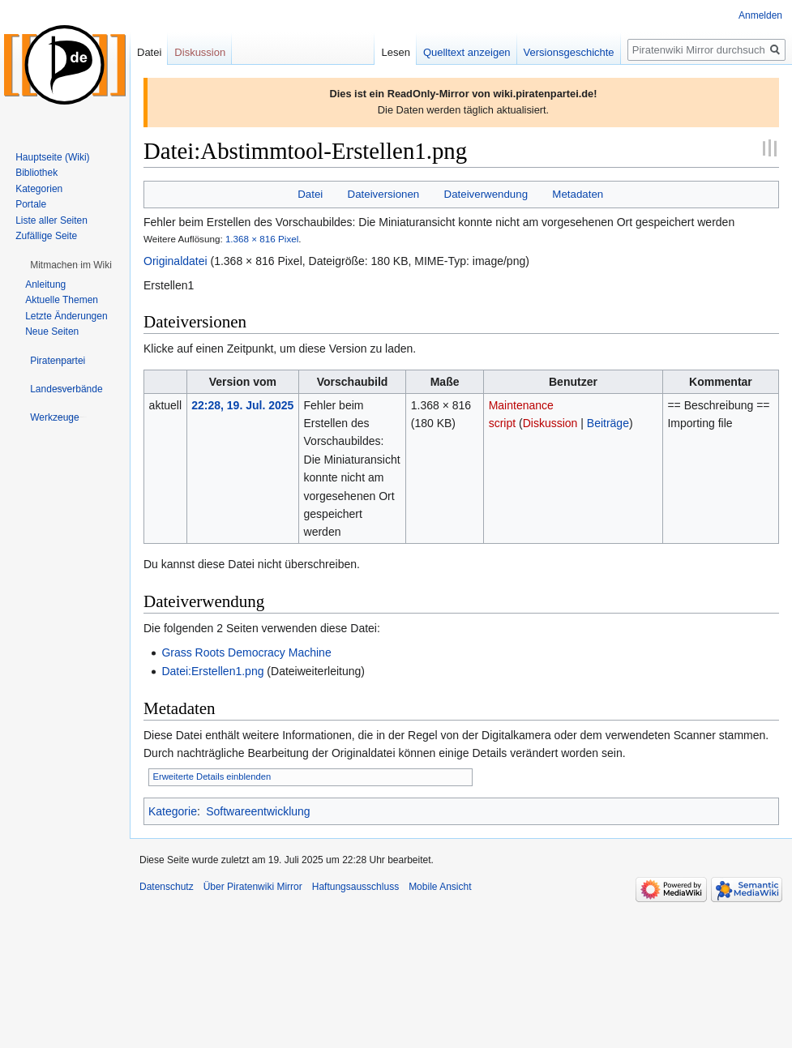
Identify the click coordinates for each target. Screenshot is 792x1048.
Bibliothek (36, 172)
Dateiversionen (384, 194)
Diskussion (550, 423)
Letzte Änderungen (66, 316)
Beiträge (608, 423)
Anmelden (760, 15)
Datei (310, 194)
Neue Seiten (52, 331)
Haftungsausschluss (355, 886)
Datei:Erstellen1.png (212, 671)
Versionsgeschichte (564, 52)
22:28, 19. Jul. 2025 (242, 405)
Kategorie (172, 811)
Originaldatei (175, 261)
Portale (30, 204)
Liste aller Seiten (51, 220)
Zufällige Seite (46, 236)
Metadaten (577, 194)
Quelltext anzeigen (462, 52)
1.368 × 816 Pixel (261, 238)
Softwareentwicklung (258, 811)
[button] (71, 265)
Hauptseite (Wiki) (52, 157)
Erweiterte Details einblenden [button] (212, 776)
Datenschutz (166, 886)
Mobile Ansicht (440, 886)
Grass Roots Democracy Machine (246, 652)
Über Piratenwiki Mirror (252, 886)
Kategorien (38, 189)
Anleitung (45, 284)
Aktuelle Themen (61, 300)
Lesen (391, 52)
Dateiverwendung (486, 194)
